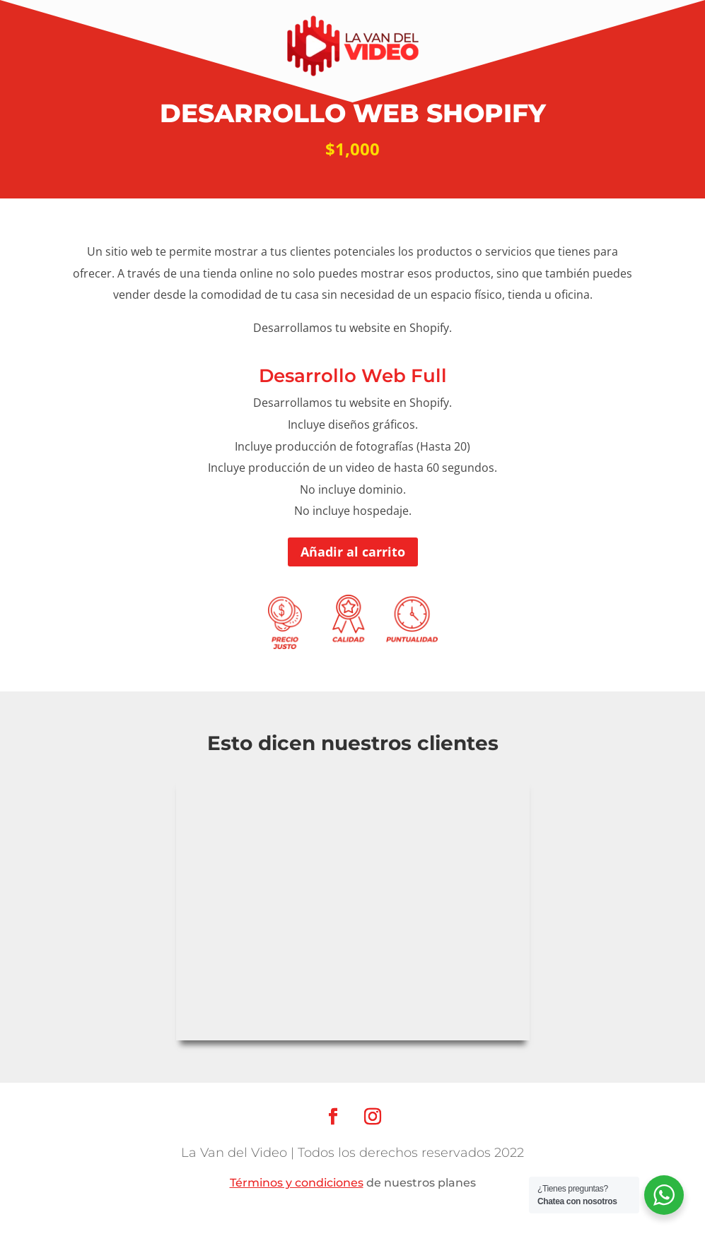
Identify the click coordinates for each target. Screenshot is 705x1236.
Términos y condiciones (296, 1182)
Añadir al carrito (353, 551)
